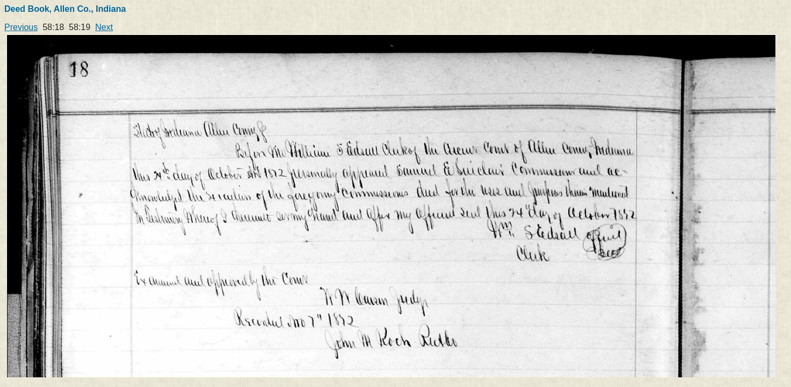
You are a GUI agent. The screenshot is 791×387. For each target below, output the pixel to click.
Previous (21, 27)
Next (104, 27)
